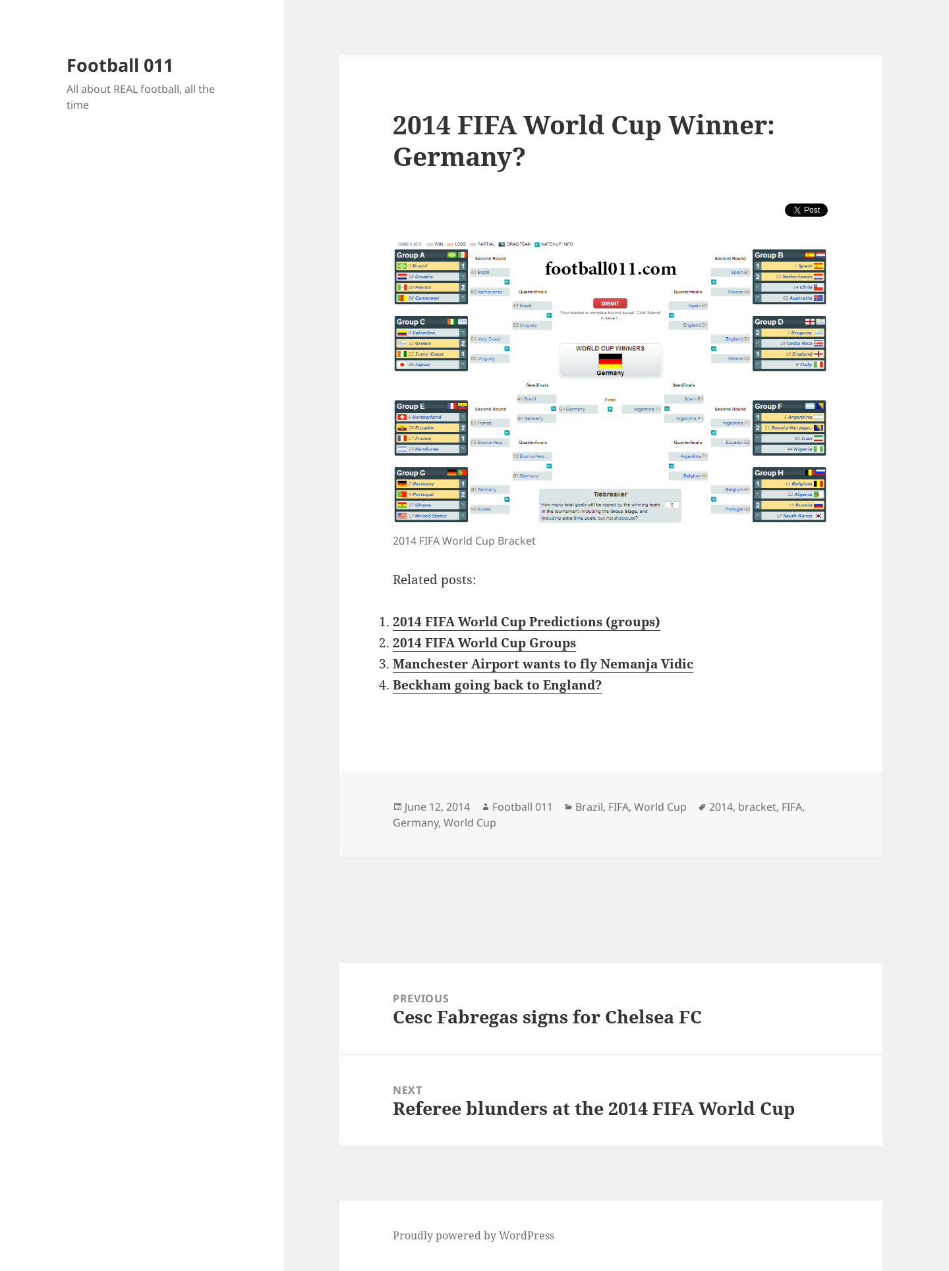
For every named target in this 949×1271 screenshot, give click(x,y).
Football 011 (120, 65)
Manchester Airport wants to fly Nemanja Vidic (543, 663)
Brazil (589, 806)
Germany (415, 822)
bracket (757, 806)
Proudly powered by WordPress (473, 1235)
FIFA (618, 806)
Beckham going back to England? (497, 684)
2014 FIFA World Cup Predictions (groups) (526, 621)
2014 (721, 806)
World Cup (660, 806)
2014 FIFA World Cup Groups (484, 642)
